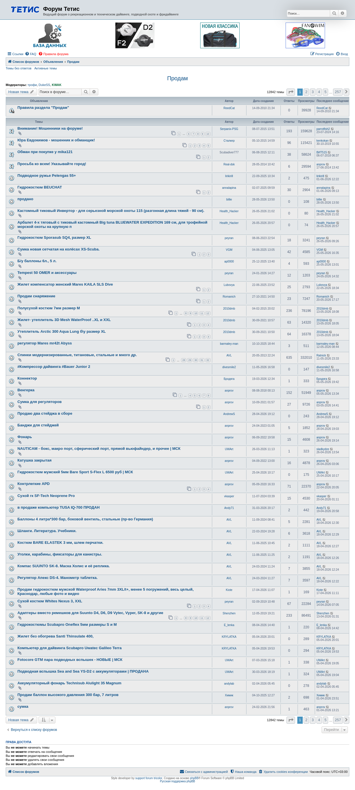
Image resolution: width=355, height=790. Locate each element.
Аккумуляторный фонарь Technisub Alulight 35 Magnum (69, 683)
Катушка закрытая (34, 460)
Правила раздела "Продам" (43, 107)
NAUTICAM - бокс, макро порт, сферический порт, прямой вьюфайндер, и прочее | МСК (98, 448)
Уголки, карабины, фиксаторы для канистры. (59, 554)
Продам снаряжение (36, 296)
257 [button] (338, 92)
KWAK (57, 85)
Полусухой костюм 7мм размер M (48, 308)
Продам (177, 78)
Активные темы (45, 68)
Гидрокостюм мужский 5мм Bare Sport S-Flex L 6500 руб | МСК (75, 472)
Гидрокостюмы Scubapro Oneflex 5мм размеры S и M (67, 624)
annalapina (229, 187)
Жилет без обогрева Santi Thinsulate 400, (55, 636)
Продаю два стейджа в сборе (44, 413)
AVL (229, 355)
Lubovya (229, 284)
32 (207, 360)
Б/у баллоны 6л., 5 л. (37, 261)
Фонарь (24, 437)
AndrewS (229, 414)
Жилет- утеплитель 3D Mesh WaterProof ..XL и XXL (64, 320)
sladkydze (322, 449)
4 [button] (319, 92)
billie (229, 199)
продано (25, 199)
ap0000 (229, 261)
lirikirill (229, 176)
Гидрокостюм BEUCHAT (39, 187)
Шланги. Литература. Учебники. (47, 531)
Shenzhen (229, 613)
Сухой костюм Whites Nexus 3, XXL (49, 601)
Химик (229, 695)
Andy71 (229, 508)
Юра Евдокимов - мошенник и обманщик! (56, 140)
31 (201, 360)
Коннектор (27, 378)
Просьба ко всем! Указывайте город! (51, 164)
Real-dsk (228, 164)
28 (183, 360)
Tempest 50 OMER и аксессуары (47, 272)
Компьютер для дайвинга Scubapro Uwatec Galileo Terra (69, 648)
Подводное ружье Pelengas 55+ (46, 175)
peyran (229, 238)
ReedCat (228, 108)
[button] (290, 92)
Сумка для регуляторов (39, 402)
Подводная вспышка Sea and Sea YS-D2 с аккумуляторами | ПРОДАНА (83, 671)
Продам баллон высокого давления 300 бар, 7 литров (68, 695)
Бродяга (229, 378)
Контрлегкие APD (33, 484)
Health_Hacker (229, 211)
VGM (229, 249)
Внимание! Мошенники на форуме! (50, 128)
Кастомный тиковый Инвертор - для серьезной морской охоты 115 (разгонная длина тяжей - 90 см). (110, 210)
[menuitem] (30, 54)
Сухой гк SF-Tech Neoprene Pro (46, 496)
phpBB (194, 778)
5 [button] (325, 92)
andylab (229, 683)
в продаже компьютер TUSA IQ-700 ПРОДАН (58, 507)
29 (189, 360)
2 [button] (306, 92)
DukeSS (44, 85)
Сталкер (229, 140)
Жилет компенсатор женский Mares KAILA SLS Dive (65, 284)
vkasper (229, 496)
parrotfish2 (323, 129)
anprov (320, 164)
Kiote (229, 590)
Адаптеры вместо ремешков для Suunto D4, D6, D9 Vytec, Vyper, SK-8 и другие (90, 613)
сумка (22, 706)
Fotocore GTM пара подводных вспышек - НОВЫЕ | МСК (70, 659)
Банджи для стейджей (38, 425)
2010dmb (229, 308)
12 (207, 313)
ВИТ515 (321, 152)
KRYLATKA (229, 636)
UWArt (229, 449)
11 (201, 313)
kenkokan (322, 140)
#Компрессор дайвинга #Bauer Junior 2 (53, 366)
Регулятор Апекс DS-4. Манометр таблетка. (57, 578)
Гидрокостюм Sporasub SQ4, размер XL (54, 237)
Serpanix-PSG (229, 129)
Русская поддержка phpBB (177, 781)
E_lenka (229, 625)
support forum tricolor (148, 778)
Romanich (229, 296)
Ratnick (321, 355)
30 (195, 360)
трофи (32, 85)
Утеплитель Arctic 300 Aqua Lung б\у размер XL (61, 331)
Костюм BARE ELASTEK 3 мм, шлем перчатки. (60, 542)
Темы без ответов (18, 68)
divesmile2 (229, 367)
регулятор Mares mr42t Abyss (44, 343)
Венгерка (26, 390)
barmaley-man (229, 343)
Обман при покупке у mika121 (45, 152)
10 (207, 134)
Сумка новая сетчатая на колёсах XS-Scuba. (58, 249)
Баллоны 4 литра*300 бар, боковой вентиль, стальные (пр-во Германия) (85, 519)
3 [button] (313, 92)
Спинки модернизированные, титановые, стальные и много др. (77, 355)
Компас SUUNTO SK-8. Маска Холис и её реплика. (63, 566)
